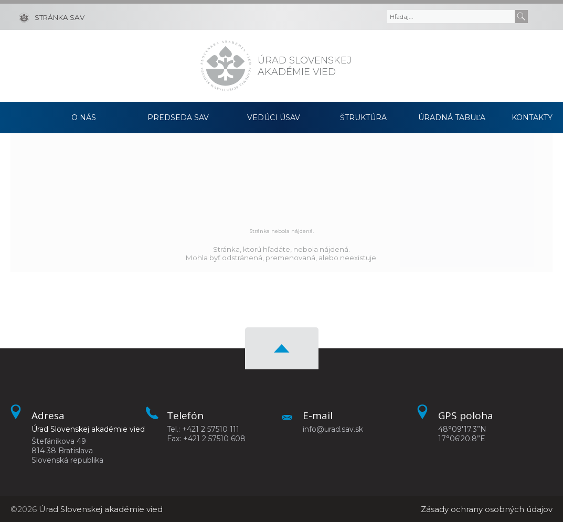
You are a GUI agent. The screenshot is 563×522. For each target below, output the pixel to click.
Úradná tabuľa (451, 117)
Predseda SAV (178, 117)
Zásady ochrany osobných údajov (487, 509)
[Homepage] (225, 65)
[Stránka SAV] (51, 17)
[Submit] (521, 16)
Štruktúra (363, 117)
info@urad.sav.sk (333, 429)
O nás (83, 117)
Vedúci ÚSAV (273, 117)
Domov (24, 117)
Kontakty (532, 117)
